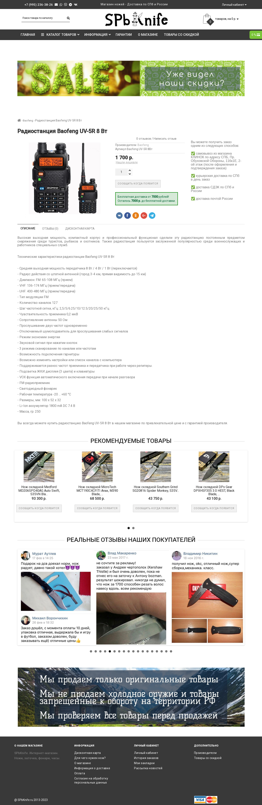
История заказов (146, 758)
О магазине (148, 35)
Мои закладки (144, 763)
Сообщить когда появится (138, 183)
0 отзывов (143, 138)
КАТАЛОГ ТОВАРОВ (60, 35)
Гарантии (124, 35)
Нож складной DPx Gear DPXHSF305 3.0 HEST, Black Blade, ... (179, 490)
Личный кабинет (146, 752)
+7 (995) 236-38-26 (38, 5)
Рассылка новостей (148, 768)
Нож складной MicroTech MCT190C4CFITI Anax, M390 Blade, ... (63, 490)
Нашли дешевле (127, 162)
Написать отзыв (165, 138)
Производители (205, 752)
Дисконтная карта (87, 752)
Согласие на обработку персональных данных (91, 780)
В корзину (238, 508)
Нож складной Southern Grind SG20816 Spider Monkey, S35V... (121, 489)
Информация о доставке (92, 768)
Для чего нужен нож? (90, 758)
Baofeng (28, 120)
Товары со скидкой (181, 35)
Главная (28, 35)
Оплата (79, 773)
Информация (97, 35)
